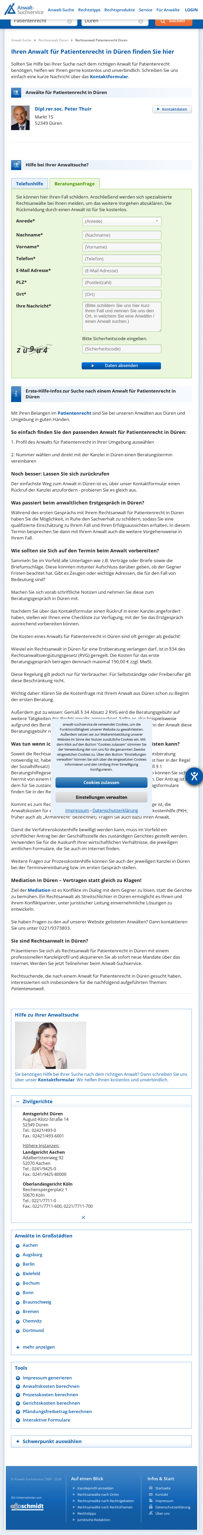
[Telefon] (122, 258)
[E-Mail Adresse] (122, 270)
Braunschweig (37, 1302)
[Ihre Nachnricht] (122, 317)
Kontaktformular (109, 76)
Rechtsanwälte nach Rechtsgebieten (105, 1501)
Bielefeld (31, 1273)
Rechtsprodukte (119, 9)
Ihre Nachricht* (33, 306)
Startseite (162, 1488)
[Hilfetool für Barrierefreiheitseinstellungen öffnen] (194, 776)
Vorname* (27, 247)
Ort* (21, 294)
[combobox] (122, 221)
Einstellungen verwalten (101, 797)
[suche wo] (110, 26)
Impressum (77, 810)
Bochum (31, 1283)
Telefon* (25, 258)
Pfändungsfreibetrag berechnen (57, 1411)
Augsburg (32, 1254)
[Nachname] (122, 235)
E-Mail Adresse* (33, 270)
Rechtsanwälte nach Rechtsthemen (105, 1507)
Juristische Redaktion (93, 1520)
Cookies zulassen (101, 782)
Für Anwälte (168, 9)
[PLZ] (122, 282)
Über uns (162, 1513)
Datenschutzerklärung (115, 810)
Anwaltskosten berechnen (51, 1386)
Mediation (39, 890)
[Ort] (122, 294)
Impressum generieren (47, 1378)
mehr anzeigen (39, 1347)
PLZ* (21, 282)
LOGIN (191, 9)
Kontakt (161, 1494)
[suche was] (39, 26)
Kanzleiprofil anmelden (95, 1488)
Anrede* (25, 221)
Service (146, 9)
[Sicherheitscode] (122, 348)
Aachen (30, 1245)
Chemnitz (32, 1321)
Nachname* (29, 235)
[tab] (29, 183)
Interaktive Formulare (46, 1420)
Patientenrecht (74, 413)
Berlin (29, 1264)
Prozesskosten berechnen (50, 1395)
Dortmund (33, 1330)
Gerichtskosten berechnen (51, 1403)
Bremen (31, 1311)
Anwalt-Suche (61, 9)
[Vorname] (122, 246)
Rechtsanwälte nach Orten (98, 1494)
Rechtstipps (89, 9)
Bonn (28, 1292)
